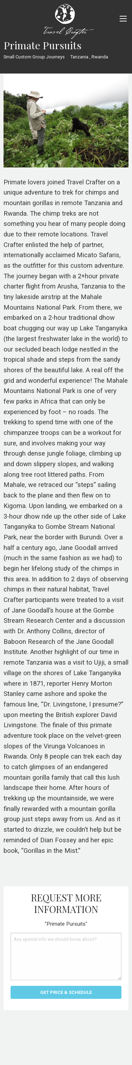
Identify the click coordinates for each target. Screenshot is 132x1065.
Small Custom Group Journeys (34, 56)
